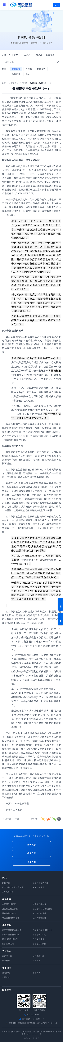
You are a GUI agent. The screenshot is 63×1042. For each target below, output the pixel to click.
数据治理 (16, 69)
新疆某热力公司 (39, 935)
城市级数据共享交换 (11, 918)
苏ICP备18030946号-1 (45, 1031)
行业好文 (13, 55)
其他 (28, 74)
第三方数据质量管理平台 (13, 887)
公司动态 (38, 55)
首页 (4, 83)
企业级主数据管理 (10, 909)
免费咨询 (31, 862)
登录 (57, 5)
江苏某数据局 (8, 944)
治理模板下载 (38, 956)
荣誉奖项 (50, 55)
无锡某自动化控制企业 (42, 930)
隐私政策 (27, 1038)
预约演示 (61, 604)
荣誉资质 (36, 973)
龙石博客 (12, 83)
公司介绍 (6, 973)
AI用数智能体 (38, 887)
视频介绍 (31, 853)
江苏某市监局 (38, 939)
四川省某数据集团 (10, 939)
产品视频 (6, 961)
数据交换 (41, 69)
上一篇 (6, 819)
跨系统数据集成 (39, 904)
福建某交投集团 (39, 944)
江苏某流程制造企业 (11, 935)
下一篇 (17, 819)
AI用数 (29, 69)
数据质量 (16, 74)
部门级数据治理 (39, 913)
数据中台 (6, 883)
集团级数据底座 (9, 904)
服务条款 (36, 1038)
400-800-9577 (33, 1015)
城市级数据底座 (9, 913)
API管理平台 (7, 892)
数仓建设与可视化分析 (42, 909)
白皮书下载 (7, 956)
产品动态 (25, 55)
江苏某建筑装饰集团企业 (13, 930)
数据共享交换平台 (40, 883)
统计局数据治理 (39, 918)
